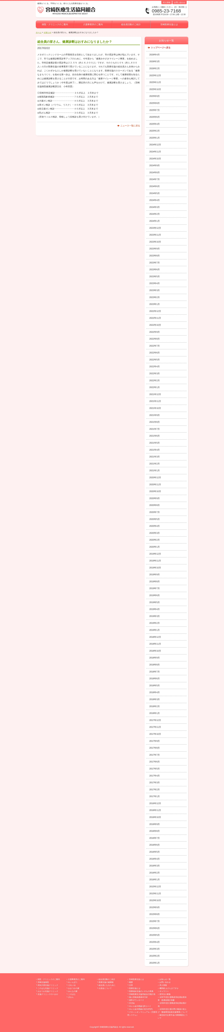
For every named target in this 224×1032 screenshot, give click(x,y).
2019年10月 (155, 567)
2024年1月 (154, 221)
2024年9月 (154, 165)
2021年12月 (155, 394)
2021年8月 (154, 422)
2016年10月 (155, 817)
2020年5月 (154, 519)
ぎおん (71, 997)
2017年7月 (154, 755)
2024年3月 (154, 207)
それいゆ (72, 985)
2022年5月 (154, 359)
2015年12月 (155, 886)
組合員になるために (107, 985)
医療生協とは (134, 988)
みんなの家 (72, 991)
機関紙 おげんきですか (169, 988)
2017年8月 (154, 748)
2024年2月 (154, 214)
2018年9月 (154, 657)
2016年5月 (154, 852)
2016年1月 (154, 879)
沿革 (131, 985)
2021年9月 (154, 415)
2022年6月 (154, 352)
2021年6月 (154, 436)
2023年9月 (154, 248)
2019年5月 (154, 602)
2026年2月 (154, 68)
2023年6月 (154, 269)
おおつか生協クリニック (48, 991)
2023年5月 (154, 276)
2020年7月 (154, 512)
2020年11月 (155, 484)
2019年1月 (154, 630)
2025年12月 (155, 75)
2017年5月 (154, 768)
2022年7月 (154, 346)
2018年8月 (154, 664)
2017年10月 (155, 734)
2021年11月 (155, 401)
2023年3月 (154, 290)
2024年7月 (154, 179)
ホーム (38, 32)
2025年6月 (154, 117)
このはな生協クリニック (48, 988)
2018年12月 (155, 637)
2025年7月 (154, 110)
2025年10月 (155, 89)
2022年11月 (155, 318)
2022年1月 (154, 387)
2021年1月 (154, 470)
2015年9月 (154, 907)
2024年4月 (154, 200)
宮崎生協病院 (43, 982)
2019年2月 (154, 623)
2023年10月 (155, 242)
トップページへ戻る (160, 47)
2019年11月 (155, 560)
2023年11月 (155, 235)
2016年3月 (154, 865)
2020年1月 (154, 547)
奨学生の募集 (165, 994)
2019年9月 (154, 574)
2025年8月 (154, 103)
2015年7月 (154, 921)
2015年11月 (155, 893)
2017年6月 (154, 761)
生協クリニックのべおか (48, 994)
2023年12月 (155, 228)
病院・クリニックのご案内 (55, 24)
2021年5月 (154, 443)
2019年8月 (154, 581)
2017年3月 (154, 782)
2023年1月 (154, 304)
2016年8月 (154, 831)
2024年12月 (155, 144)
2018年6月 (154, 678)
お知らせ (47, 32)
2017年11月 (155, 727)
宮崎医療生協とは (169, 24)
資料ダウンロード (136, 1000)
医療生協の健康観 (106, 982)
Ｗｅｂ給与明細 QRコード (140, 1006)
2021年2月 (154, 463)
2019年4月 (154, 609)
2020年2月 (154, 540)
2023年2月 (154, 297)
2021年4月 (154, 450)
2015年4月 (154, 942)
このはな (72, 994)
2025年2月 (154, 131)
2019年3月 (154, 616)
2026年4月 (154, 54)
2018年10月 (155, 651)
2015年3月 (154, 949)
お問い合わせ (179, 2)
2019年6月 (154, 595)
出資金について (105, 988)
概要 (131, 982)
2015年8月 (154, 914)
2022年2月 (154, 380)
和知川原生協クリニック (48, 985)
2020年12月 (155, 477)
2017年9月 (154, 741)
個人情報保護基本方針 (138, 997)
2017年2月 (154, 789)
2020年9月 (154, 498)
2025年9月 (154, 96)
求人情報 (166, 2)
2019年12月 (155, 554)
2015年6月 (154, 928)
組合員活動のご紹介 (131, 24)
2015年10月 (155, 900)
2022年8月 (154, 339)
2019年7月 (154, 588)
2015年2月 (154, 956)
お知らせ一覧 (165, 979)
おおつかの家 (73, 988)
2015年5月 (154, 935)
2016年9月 (154, 824)
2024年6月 (154, 186)
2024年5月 (154, 193)
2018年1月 (154, 713)
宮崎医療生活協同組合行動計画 (142, 994)
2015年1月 (154, 963)
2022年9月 (154, 332)
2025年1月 (154, 138)
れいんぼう (72, 982)
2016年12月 (155, 803)
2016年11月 (155, 810)
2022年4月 (154, 366)
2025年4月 (154, 124)
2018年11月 (155, 644)
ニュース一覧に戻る (130, 125)
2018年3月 (154, 699)
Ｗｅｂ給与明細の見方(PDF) (141, 1009)
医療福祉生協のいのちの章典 (141, 991)
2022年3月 (154, 373)
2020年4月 (154, 526)
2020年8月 (154, 505)
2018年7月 (154, 671)
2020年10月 (155, 491)
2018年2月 (154, 706)
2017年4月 (154, 775)
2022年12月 (155, 311)
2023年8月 (154, 255)
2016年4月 (154, 859)
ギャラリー (164, 991)
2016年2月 (154, 872)
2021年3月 (154, 456)
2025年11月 (155, 82)
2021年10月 (155, 408)
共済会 (132, 1003)
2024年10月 (155, 158)
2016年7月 (154, 838)
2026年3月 (154, 61)
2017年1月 (154, 796)
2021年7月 (154, 429)
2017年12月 (155, 720)
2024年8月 (154, 172)
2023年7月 (154, 262)
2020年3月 (154, 533)
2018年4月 (154, 692)
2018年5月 (154, 685)
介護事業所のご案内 (93, 24)
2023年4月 (154, 283)
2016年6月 (154, 845)
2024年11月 (155, 151)
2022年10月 (155, 325)
